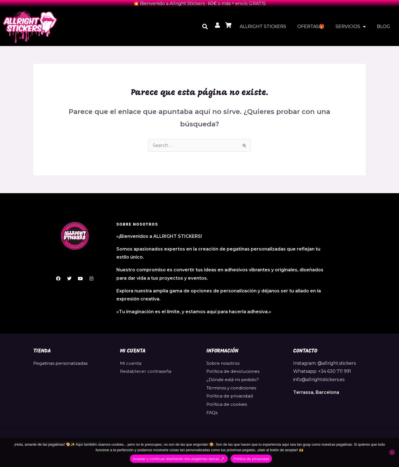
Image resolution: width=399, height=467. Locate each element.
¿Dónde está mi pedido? (233, 379)
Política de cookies (226, 404)
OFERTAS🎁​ (310, 26)
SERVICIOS (351, 27)
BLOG (383, 26)
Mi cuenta (131, 363)
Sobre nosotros (223, 363)
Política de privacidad (230, 396)
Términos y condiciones (232, 388)
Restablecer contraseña (146, 371)
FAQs (212, 412)
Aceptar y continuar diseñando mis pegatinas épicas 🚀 (179, 459)
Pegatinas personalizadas (61, 363)
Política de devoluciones (233, 371)
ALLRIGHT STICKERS (263, 26)
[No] (392, 452)
